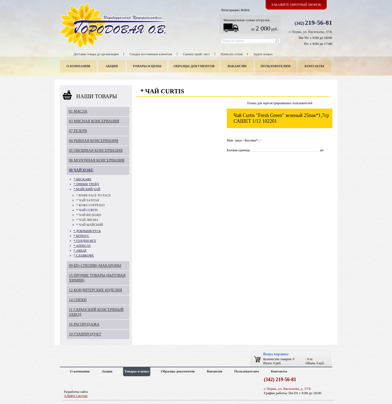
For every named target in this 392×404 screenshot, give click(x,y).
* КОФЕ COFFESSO (90, 205)
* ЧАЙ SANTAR (87, 200)
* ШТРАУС (81, 236)
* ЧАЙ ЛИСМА (87, 220)
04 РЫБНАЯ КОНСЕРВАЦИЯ (93, 141)
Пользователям (276, 66)
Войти (245, 10)
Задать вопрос (263, 54)
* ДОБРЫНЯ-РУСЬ (87, 231)
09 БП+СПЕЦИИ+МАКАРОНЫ (95, 266)
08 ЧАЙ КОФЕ (81, 170)
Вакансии (237, 66)
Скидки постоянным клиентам (151, 54)
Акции (111, 66)
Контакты (314, 66)
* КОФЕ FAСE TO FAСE (93, 195)
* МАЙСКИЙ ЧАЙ (87, 189)
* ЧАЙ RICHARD (88, 215)
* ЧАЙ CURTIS (87, 210)
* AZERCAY (82, 246)
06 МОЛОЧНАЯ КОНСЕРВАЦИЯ (96, 160)
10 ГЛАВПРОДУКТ (85, 334)
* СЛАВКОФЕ (84, 255)
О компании (78, 66)
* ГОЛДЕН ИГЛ (85, 241)
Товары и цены (147, 66)
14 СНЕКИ (78, 300)
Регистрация (230, 10)
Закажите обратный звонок (296, 5)
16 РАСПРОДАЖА (84, 324)
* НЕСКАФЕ (82, 179)
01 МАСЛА (78, 111)
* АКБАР (80, 250)
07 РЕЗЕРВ (78, 131)
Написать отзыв (232, 54)
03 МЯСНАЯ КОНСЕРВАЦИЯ (94, 121)
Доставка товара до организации (96, 54)
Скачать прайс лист (196, 54)
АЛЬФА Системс (76, 396)
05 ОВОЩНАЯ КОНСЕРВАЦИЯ (95, 151)
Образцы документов (194, 66)
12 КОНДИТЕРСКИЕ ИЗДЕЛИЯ (95, 290)
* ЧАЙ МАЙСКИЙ (89, 225)
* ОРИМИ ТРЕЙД (86, 184)
